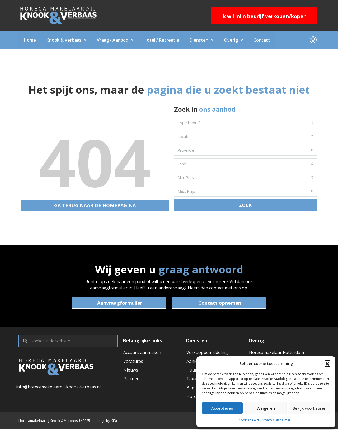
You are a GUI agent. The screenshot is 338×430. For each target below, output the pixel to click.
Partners (132, 379)
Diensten (202, 40)
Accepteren (222, 408)
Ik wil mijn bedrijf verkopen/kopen (264, 16)
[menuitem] (313, 40)
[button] (327, 363)
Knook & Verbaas (66, 40)
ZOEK (245, 205)
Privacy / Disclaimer (275, 420)
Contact (262, 40)
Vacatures (133, 361)
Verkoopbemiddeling (207, 352)
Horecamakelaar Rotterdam (276, 352)
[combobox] (245, 122)
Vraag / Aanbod (115, 40)
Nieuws (130, 370)
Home (30, 40)
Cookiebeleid (249, 420)
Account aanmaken (142, 352)
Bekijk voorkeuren (309, 408)
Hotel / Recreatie (161, 40)
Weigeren (266, 408)
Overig (233, 40)
